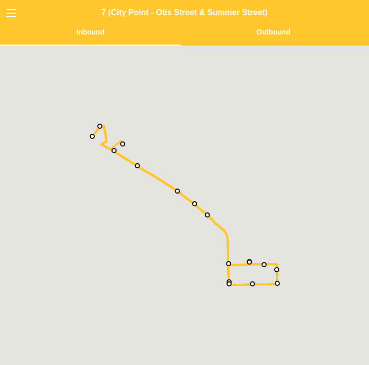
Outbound (273, 32)
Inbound (90, 32)
